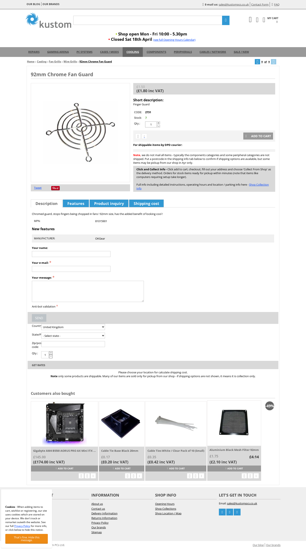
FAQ (275, 4)
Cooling (132, 52)
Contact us (98, 509)
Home (30, 61)
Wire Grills (70, 61)
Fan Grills (55, 61)
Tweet (38, 188)
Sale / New (241, 52)
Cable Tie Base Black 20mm (119, 451)
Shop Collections (165, 509)
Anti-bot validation (43, 306)
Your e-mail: (40, 263)
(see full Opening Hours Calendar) (174, 40)
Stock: (138, 118)
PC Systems (84, 52)
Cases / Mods (109, 52)
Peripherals (183, 52)
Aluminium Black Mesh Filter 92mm (234, 450)
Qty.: (137, 123)
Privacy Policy (100, 523)
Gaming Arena (58, 52)
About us (97, 504)
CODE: (138, 112)
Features (75, 203)
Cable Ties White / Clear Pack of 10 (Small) (175, 451)
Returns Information (104, 518)
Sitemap (96, 532)
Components (156, 52)
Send (39, 318)
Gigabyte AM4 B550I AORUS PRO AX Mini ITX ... (64, 451)
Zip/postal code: (36, 345)
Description (46, 203)
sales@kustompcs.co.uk (234, 4)
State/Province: (36, 334)
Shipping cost (146, 203)
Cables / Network (213, 52)
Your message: (42, 277)
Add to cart (258, 136)
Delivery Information (104, 513)
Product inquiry (109, 203)
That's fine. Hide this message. (27, 538)
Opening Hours (164, 504)
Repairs (34, 52)
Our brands (51, 4)
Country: (36, 326)
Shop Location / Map (168, 513)
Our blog (33, 4)
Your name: (40, 248)
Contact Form (260, 4)
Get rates (38, 365)
